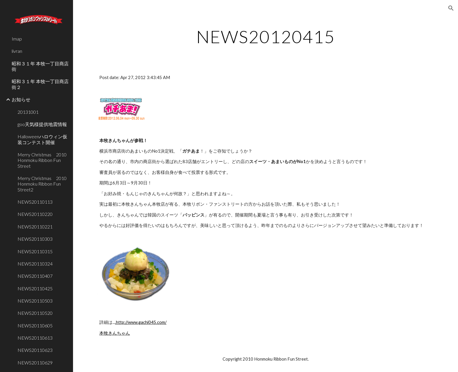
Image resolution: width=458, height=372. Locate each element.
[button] (451, 8)
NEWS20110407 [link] (35, 276)
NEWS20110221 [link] (35, 226)
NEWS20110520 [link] (35, 313)
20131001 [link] (28, 112)
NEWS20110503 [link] (35, 300)
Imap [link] (17, 38)
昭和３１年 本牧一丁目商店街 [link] (40, 66)
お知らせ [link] (21, 99)
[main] (265, 36)
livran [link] (17, 51)
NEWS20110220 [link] (35, 214)
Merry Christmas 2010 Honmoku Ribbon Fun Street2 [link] (44, 183)
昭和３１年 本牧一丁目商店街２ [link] (40, 84)
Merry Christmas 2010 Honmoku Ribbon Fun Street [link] (44, 160)
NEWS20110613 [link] (35, 337)
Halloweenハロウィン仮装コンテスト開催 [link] (42, 139)
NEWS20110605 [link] (35, 325)
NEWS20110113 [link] (35, 202)
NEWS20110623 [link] (35, 350)
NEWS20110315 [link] (35, 251)
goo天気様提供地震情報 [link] (42, 124)
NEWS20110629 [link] (35, 362)
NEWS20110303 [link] (35, 239)
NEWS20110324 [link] (35, 263)
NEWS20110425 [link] (35, 288)
